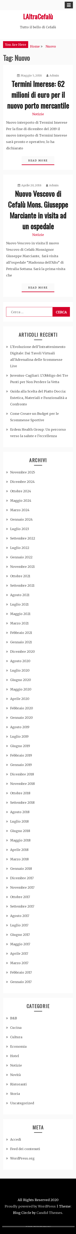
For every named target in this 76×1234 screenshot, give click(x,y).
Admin (52, 75)
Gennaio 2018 (21, 869)
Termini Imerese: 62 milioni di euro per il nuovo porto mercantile (38, 94)
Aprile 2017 (19, 954)
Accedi (15, 1139)
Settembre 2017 (22, 906)
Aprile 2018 (19, 850)
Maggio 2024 (20, 501)
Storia (15, 1094)
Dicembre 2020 (22, 652)
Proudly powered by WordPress (30, 1206)
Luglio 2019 (19, 736)
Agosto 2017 (19, 916)
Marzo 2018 (19, 859)
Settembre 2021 (22, 585)
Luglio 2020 (20, 670)
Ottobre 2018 (20, 793)
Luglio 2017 (19, 925)
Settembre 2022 (22, 538)
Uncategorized (22, 1103)
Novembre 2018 (22, 784)
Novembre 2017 (22, 887)
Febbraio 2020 (21, 708)
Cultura (16, 1037)
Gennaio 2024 (21, 519)
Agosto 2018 (20, 812)
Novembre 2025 (22, 472)
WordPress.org (22, 1158)
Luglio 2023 (19, 529)
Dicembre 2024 (22, 482)
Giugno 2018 (20, 831)
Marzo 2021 (19, 623)
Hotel (14, 1056)
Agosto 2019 (19, 727)
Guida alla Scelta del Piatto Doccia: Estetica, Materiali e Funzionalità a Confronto (38, 397)
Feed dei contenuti (25, 1149)
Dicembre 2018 (22, 774)
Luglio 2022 (19, 548)
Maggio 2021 (20, 614)
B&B (13, 1018)
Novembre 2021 (22, 567)
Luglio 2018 (19, 821)
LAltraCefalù (38, 16)
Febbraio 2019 (21, 755)
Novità (15, 1075)
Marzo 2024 (19, 510)
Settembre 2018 (22, 803)
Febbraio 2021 (21, 633)
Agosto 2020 (20, 661)
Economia (18, 1046)
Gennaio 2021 (21, 642)
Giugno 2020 (20, 680)
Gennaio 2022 (21, 557)
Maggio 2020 (20, 689)
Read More (38, 160)
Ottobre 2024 (20, 491)
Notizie (38, 114)
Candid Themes (49, 1213)
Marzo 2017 (19, 963)
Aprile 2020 (19, 699)
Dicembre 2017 (22, 878)
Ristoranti (18, 1084)
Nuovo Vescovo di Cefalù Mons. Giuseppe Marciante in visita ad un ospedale (38, 209)
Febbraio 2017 (21, 972)
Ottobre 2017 (20, 897)
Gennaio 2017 (21, 982)
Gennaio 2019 (21, 765)
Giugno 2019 (20, 746)
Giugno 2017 (20, 935)
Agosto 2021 (19, 595)
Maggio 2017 (20, 944)
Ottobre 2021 (20, 576)
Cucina (15, 1028)
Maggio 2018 (20, 840)
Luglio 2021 (19, 604)
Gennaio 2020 (21, 718)
